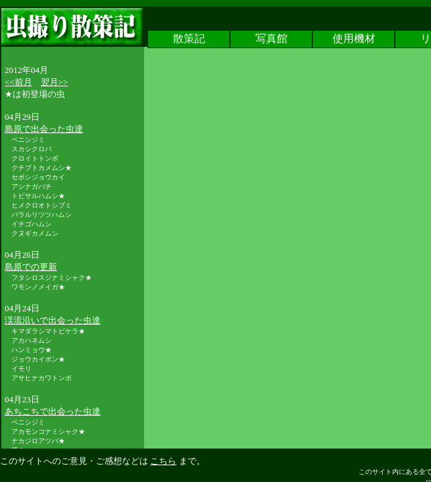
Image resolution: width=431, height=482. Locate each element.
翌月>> (54, 82)
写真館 (271, 39)
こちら (163, 461)
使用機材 (353, 39)
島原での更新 (31, 267)
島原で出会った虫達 (44, 129)
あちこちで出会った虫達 (53, 411)
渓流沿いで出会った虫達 (53, 320)
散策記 (189, 39)
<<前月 (18, 82)
